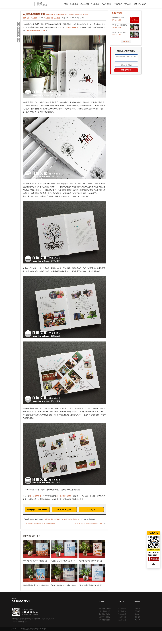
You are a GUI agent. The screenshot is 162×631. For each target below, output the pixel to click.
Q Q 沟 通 (91, 510)
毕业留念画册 (122, 614)
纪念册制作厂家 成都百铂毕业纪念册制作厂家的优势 (41, 524)
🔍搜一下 (137, 620)
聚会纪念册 (84, 4)
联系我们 (127, 4)
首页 (66, 4)
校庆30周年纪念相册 (104, 617)
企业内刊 (137, 614)
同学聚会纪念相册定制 (119, 25)
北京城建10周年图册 (104, 614)
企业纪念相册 (122, 608)
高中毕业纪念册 (55, 18)
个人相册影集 (106, 4)
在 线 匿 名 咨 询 (64, 510)
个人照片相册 (122, 617)
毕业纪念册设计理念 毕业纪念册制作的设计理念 (88, 524)
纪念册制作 (26, 18)
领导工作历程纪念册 (104, 620)
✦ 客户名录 (118, 4)
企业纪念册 (74, 4)
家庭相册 (137, 617)
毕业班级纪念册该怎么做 (36, 31)
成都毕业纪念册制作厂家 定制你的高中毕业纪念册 (64, 519)
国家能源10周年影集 (104, 608)
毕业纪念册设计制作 (119, 32)
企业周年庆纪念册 (118, 17)
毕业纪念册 (95, 4)
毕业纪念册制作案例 (63, 496)
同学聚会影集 (122, 611)
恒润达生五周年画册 (104, 611)
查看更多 (125, 41)
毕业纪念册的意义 (73, 27)
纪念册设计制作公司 (24, 4)
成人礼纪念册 (122, 620)
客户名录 (137, 608)
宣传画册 (137, 611)
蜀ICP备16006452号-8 (39, 629)
